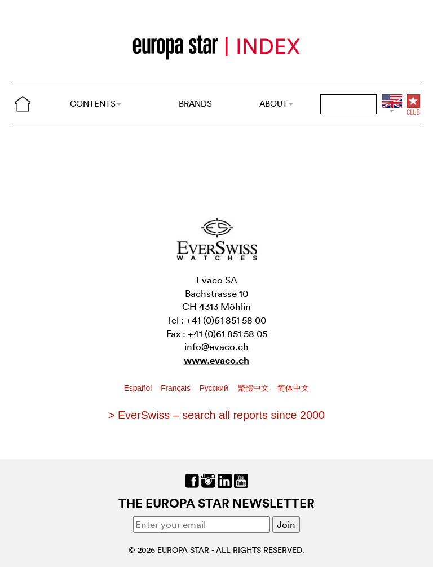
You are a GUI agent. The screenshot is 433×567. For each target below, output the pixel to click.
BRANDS (195, 103)
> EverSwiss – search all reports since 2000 (216, 415)
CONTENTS (95, 103)
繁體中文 (254, 388)
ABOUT (276, 103)
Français (177, 388)
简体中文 (293, 388)
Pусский (215, 388)
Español (139, 388)
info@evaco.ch (216, 346)
